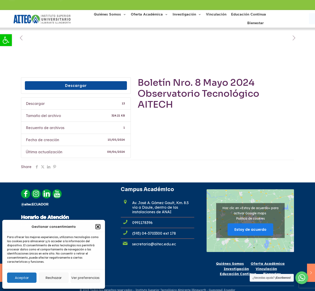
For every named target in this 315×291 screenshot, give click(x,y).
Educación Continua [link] (238, 274)
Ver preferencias (85, 277)
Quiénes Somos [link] (230, 263)
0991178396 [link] (76, 5)
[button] (98, 226)
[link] (6, 40)
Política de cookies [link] (250, 218)
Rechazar (54, 277)
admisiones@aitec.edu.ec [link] (37, 5)
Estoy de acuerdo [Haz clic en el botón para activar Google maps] (250, 229)
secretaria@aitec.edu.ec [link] (154, 244)
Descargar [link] (76, 85)
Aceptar (22, 277)
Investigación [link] (236, 269)
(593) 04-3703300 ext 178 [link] (154, 233)
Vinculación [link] (266, 269)
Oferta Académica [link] (268, 263)
